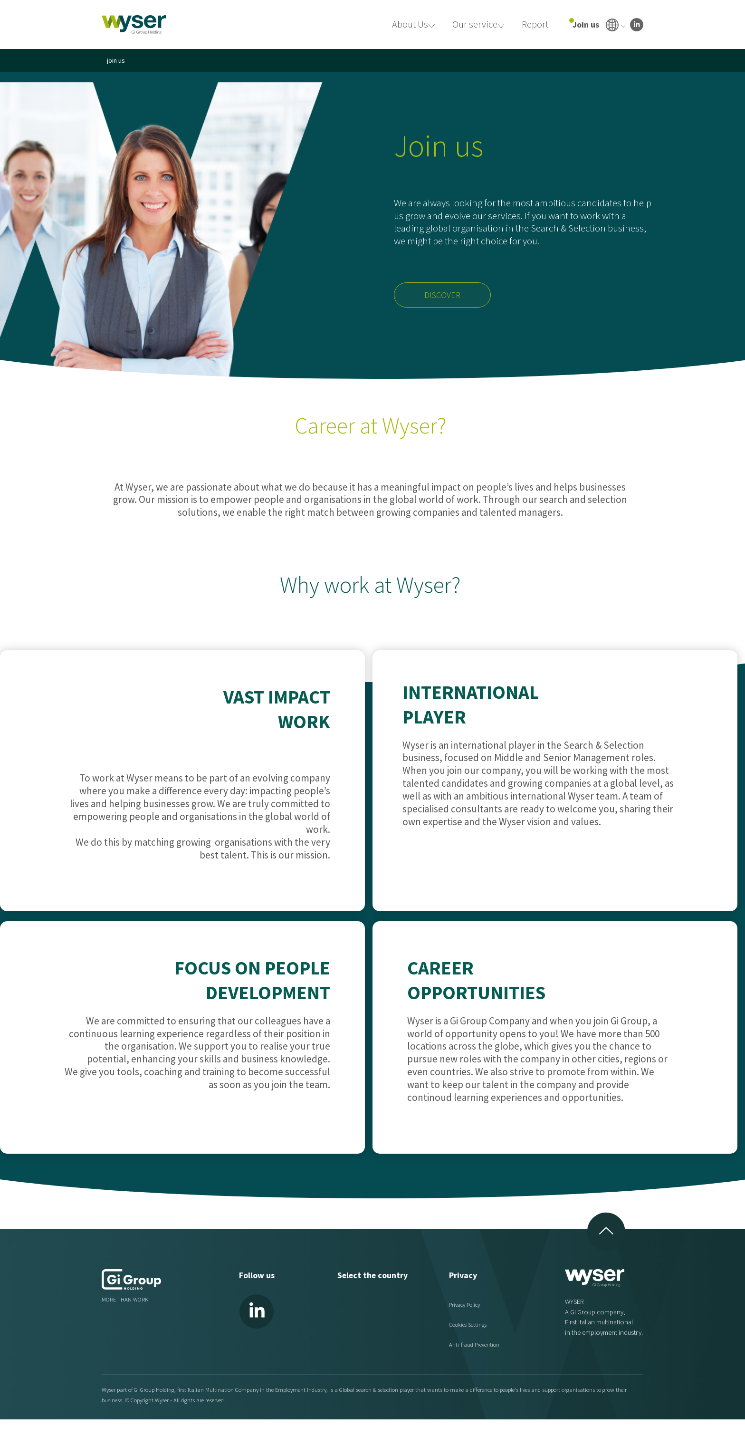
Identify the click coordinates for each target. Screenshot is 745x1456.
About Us (401, 24)
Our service (470, 24)
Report (533, 24)
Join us (586, 24)
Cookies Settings (468, 1324)
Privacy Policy (465, 1304)
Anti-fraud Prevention (474, 1344)
